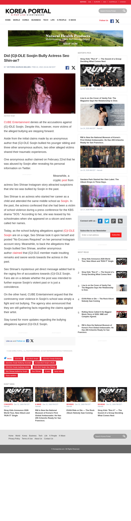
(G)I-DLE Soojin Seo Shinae (44, 367)
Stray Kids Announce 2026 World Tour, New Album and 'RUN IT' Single (97, 260)
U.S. (89, 2)
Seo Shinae (36, 371)
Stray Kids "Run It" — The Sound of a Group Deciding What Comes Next (100, 60)
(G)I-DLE (18, 359)
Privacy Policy (14, 439)
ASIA (104, 2)
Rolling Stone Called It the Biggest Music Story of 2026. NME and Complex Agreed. (96, 314)
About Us (38, 439)
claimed (17, 252)
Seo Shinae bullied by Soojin (16, 371)
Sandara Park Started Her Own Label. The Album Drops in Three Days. (99, 180)
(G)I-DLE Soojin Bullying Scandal (18, 363)
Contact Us (48, 439)
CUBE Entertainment (17, 122)
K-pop (47, 371)
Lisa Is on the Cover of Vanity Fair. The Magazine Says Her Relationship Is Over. (99, 99)
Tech (45, 20)
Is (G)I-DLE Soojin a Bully (45, 363)
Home (8, 20)
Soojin (64, 201)
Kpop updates (11, 375)
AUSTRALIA (113, 2)
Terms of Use (27, 439)
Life (53, 20)
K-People (61, 20)
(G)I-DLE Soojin (32, 359)
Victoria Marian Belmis (19, 67)
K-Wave (72, 20)
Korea (25, 20)
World (16, 20)
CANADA (123, 2)
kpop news (59, 371)
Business (36, 20)
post (64, 180)
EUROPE (97, 2)
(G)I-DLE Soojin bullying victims (18, 367)
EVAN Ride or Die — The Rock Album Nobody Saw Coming (98, 300)
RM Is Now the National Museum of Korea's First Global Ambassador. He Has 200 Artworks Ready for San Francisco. (102, 140)
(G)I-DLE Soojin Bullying (52, 359)
